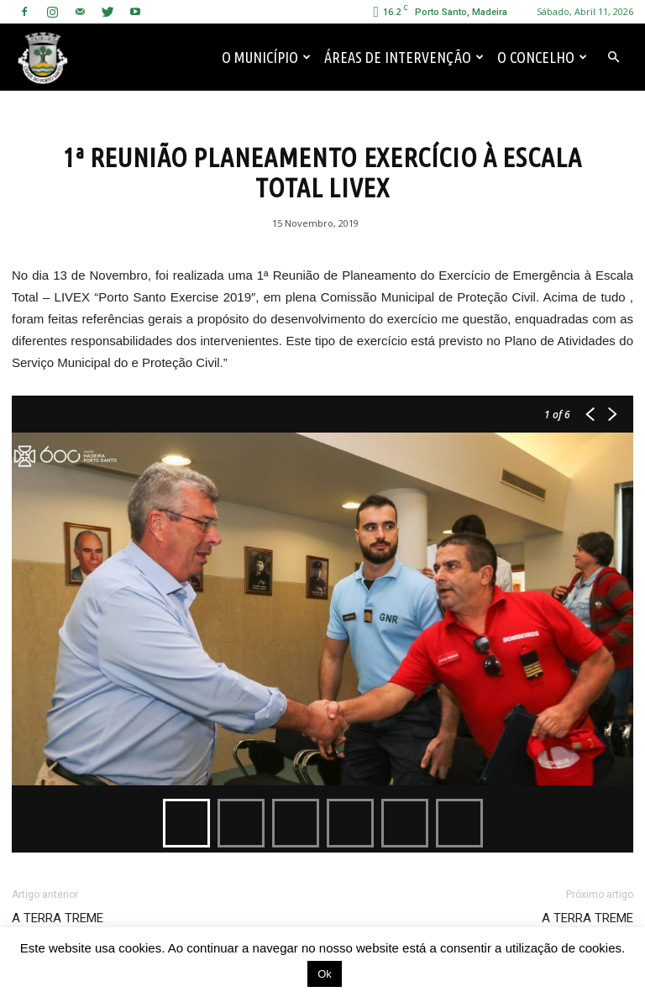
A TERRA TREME (57, 918)
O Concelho (542, 57)
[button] (613, 57)
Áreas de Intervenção (404, 57)
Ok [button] (324, 974)
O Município (266, 57)
